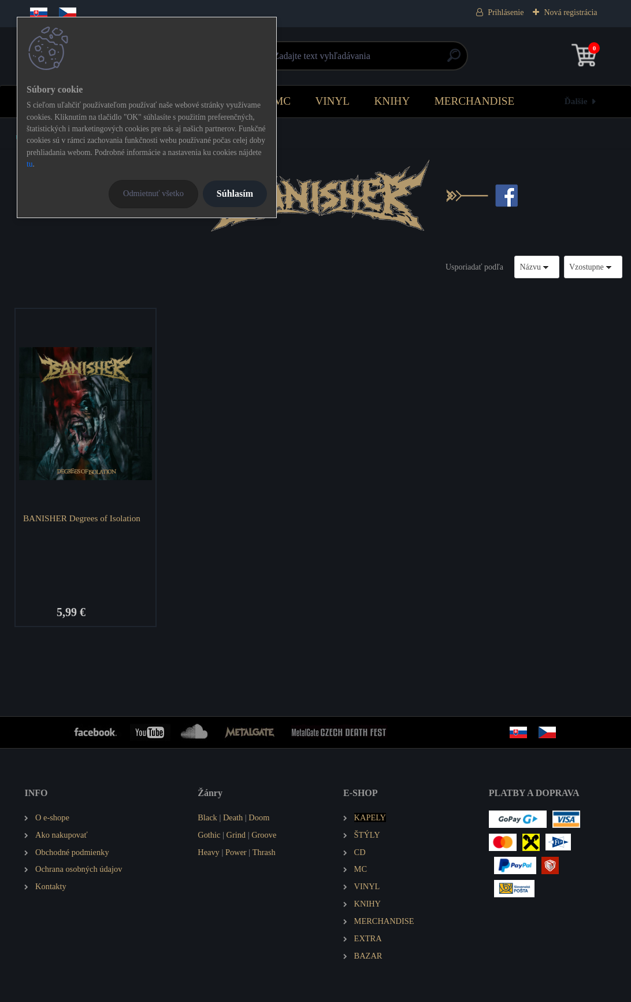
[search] (454, 60)
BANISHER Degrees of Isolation (81, 518)
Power (236, 852)
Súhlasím (235, 193)
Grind (236, 834)
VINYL (332, 101)
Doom (258, 817)
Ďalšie (576, 101)
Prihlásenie (506, 12)
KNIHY (392, 101)
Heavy (209, 852)
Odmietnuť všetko (153, 193)
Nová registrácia (570, 12)
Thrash (264, 852)
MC (282, 101)
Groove (263, 834)
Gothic (209, 834)
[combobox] (536, 267)
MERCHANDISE (475, 101)
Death (233, 817)
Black (207, 817)
